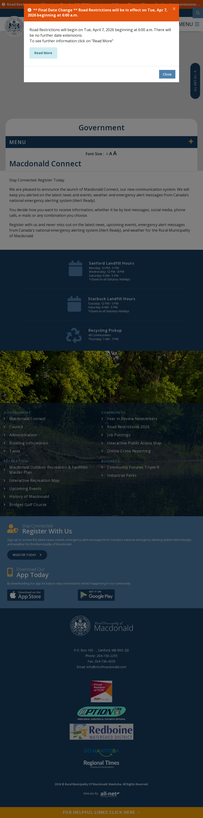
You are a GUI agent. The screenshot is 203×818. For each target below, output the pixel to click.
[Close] (174, 9)
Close (167, 74)
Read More (43, 53)
